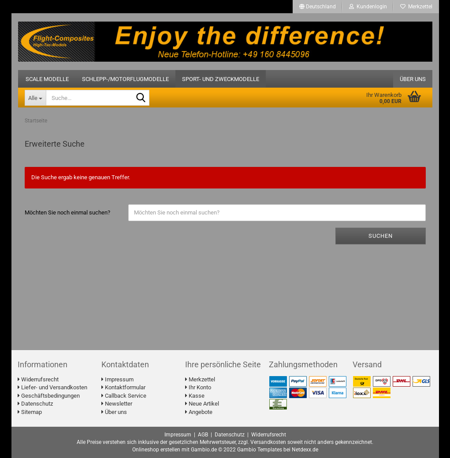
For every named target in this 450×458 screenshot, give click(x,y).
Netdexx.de (305, 450)
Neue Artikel (202, 403)
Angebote (198, 412)
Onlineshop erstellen (156, 450)
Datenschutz (35, 403)
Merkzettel (416, 7)
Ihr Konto (198, 387)
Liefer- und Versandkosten (52, 387)
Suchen (380, 236)
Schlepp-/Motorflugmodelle (125, 79)
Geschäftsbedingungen (49, 395)
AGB (203, 435)
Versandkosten (268, 442)
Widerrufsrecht (38, 379)
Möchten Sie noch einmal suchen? (67, 212)
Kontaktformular (123, 387)
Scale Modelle (47, 79)
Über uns (413, 79)
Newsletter (116, 403)
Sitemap (30, 412)
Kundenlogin (368, 7)
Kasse (195, 395)
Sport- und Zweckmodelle (220, 79)
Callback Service (123, 395)
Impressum (117, 379)
